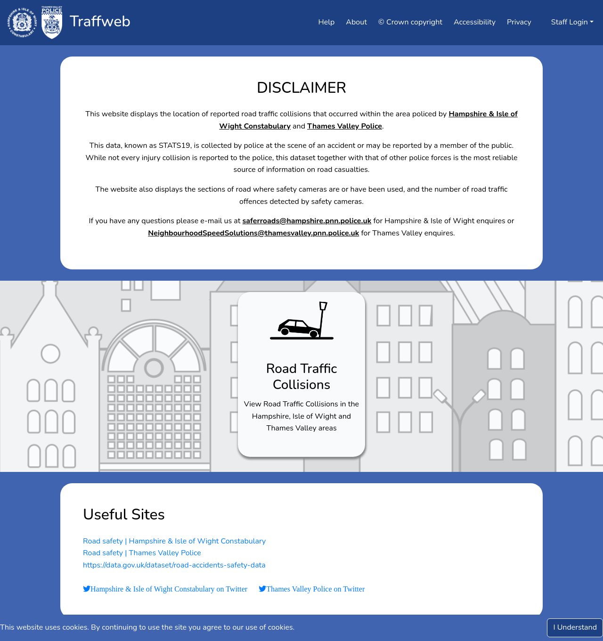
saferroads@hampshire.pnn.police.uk (307, 221)
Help (326, 22)
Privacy (519, 22)
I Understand (575, 627)
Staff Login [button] (565, 22)
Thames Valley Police (344, 126)
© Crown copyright (410, 22)
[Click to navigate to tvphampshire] (34, 22)
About (356, 22)
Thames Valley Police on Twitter (315, 589)
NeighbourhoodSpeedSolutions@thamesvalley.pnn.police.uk (253, 233)
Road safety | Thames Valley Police (142, 553)
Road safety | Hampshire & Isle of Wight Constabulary (174, 541)
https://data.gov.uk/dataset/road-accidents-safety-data (174, 565)
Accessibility (475, 22)
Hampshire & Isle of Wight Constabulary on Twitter (168, 589)
